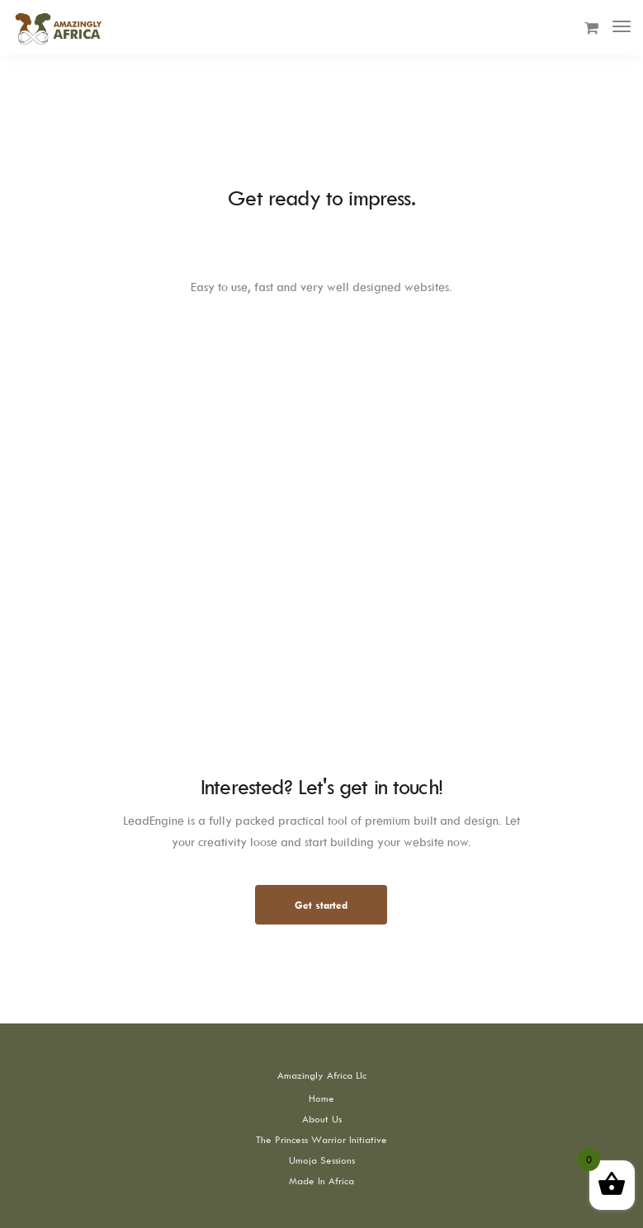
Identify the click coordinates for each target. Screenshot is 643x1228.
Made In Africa (321, 1180)
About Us (322, 1119)
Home (321, 1098)
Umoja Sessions (322, 1160)
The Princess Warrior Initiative (321, 1139)
